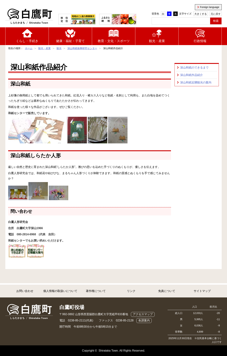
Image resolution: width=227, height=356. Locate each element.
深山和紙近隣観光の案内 (195, 82)
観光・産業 (157, 41)
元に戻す (216, 13)
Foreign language (209, 7)
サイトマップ (202, 290)
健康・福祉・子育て (70, 41)
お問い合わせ (24, 290)
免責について (166, 290)
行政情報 (200, 41)
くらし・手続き (27, 41)
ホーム (28, 48)
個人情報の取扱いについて (60, 290)
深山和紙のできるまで (194, 67)
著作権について (96, 290)
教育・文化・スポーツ (114, 41)
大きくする (200, 13)
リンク (131, 290)
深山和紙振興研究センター (82, 48)
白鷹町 (29, 16)
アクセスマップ (143, 314)
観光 (59, 48)
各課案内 (144, 320)
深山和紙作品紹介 (191, 74)
